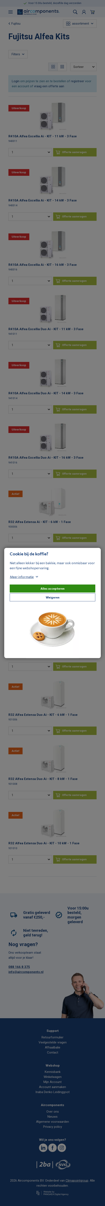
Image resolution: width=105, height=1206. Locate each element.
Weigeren (52, 597)
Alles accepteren (52, 588)
